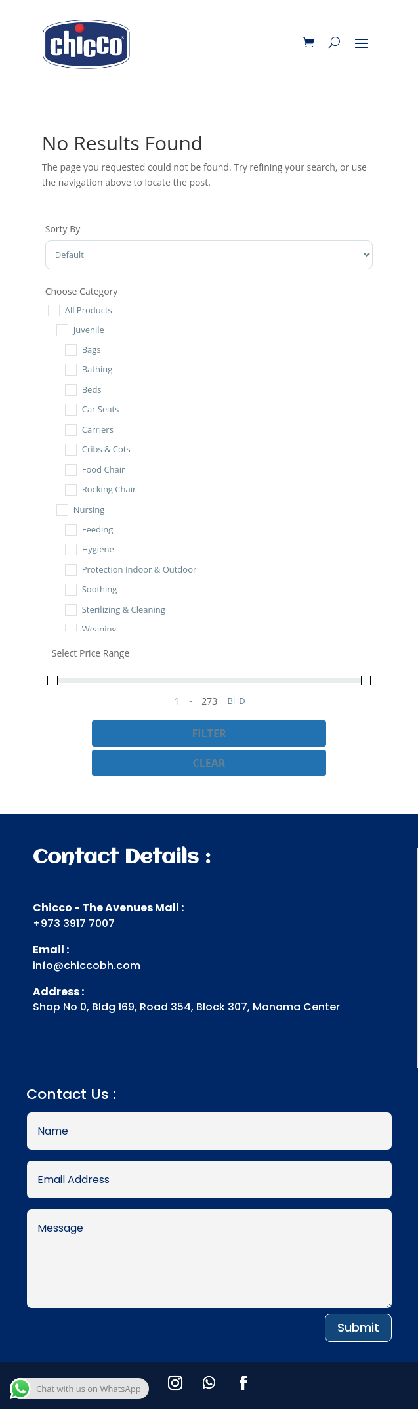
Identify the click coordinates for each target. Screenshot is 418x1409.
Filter (209, 733)
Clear (209, 763)
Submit (358, 1327)
